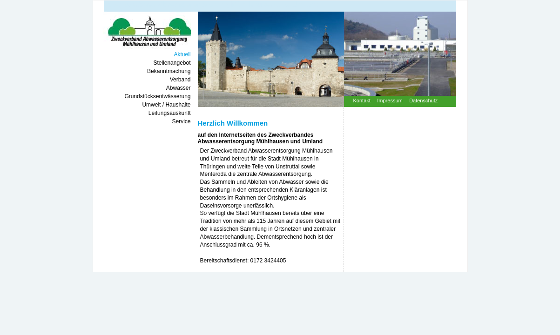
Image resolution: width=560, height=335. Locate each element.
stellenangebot (171, 63)
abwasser (178, 88)
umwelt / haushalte (166, 104)
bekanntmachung (168, 71)
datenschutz (423, 100)
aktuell (182, 54)
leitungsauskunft (169, 113)
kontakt (362, 100)
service (181, 121)
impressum (389, 100)
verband (180, 79)
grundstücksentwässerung (157, 96)
